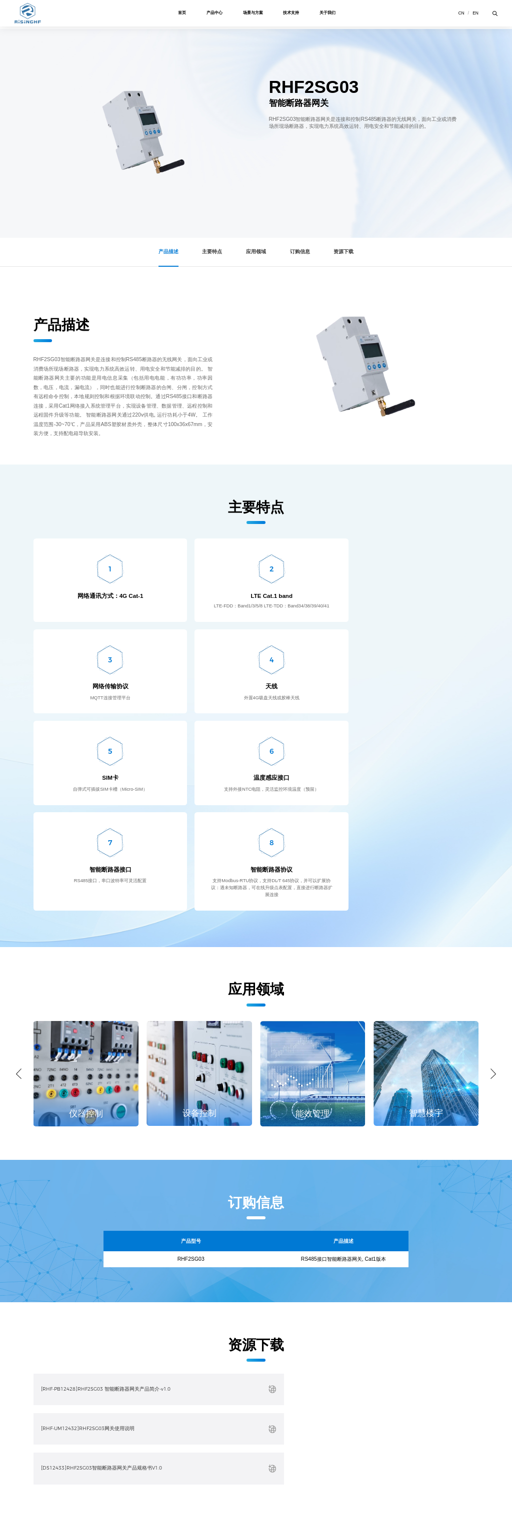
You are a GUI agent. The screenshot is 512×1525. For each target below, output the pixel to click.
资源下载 (348, 251)
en (475, 14)
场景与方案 (253, 14)
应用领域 (256, 251)
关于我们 (332, 14)
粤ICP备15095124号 (188, 1509)
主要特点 (210, 251)
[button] (19, 911)
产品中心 (213, 14)
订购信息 (302, 251)
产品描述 (164, 251)
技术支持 (293, 14)
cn (459, 14)
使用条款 (42, 1500)
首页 (178, 14)
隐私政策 (65, 1500)
